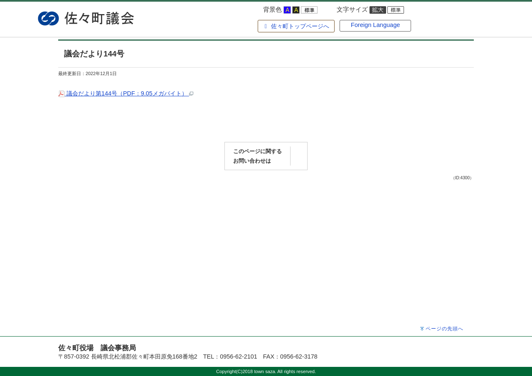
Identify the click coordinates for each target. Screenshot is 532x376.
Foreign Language (375, 25)
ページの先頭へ (444, 328)
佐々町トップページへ (295, 26)
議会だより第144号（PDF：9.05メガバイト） (125, 93)
